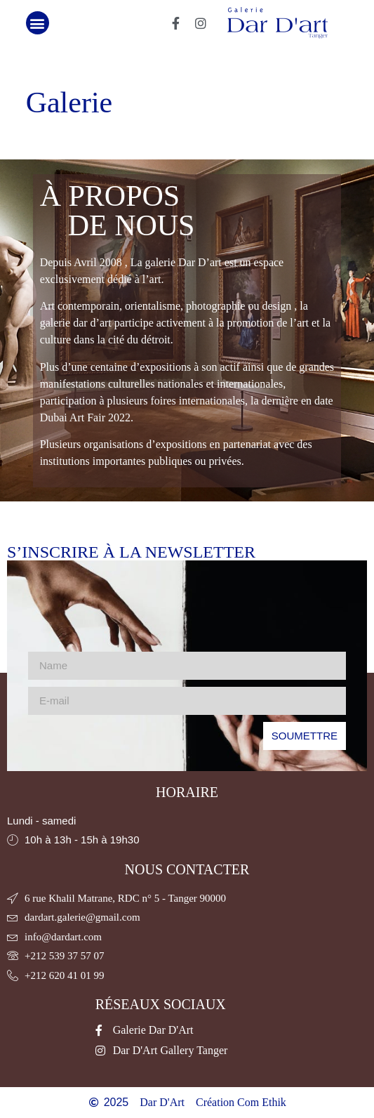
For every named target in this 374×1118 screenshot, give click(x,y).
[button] (37, 22)
